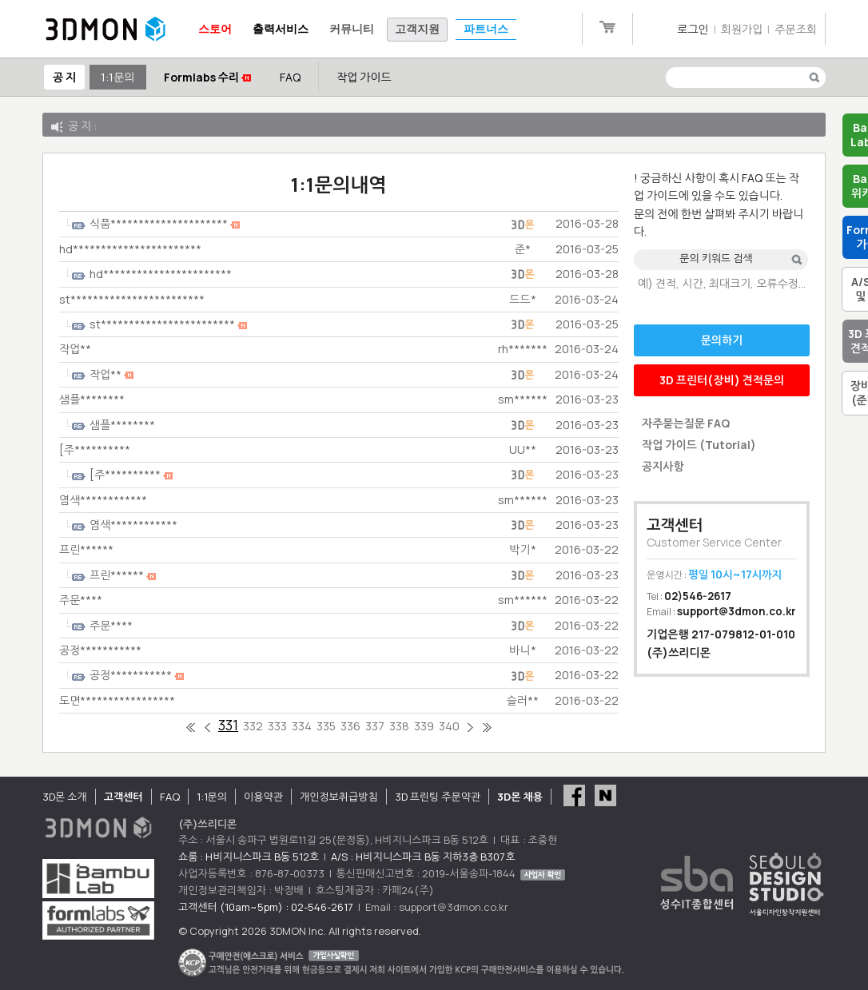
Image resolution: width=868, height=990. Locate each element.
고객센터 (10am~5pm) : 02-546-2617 (265, 907)
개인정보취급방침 (339, 796)
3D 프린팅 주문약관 (438, 796)
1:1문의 (117, 77)
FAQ (290, 77)
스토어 (215, 29)
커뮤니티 (351, 29)
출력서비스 (281, 29)
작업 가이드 (364, 77)
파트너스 (486, 29)
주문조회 (795, 29)
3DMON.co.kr (105, 30)
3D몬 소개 (64, 796)
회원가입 (742, 29)
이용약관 (263, 796)
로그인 (692, 29)
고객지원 (417, 29)
